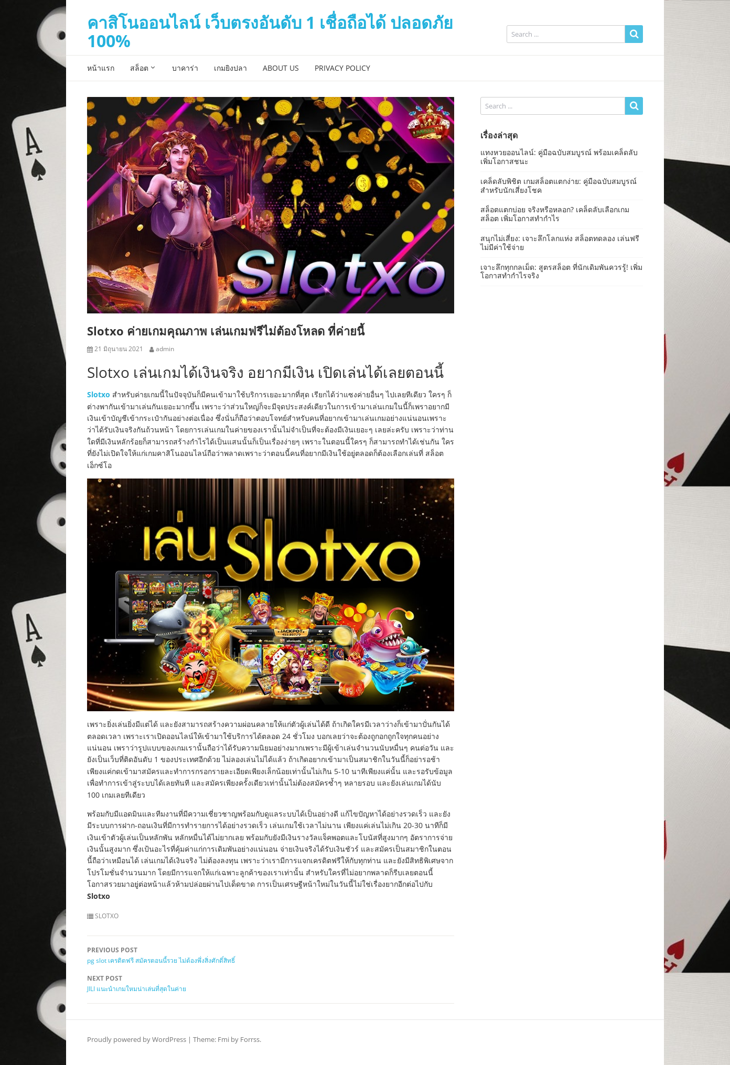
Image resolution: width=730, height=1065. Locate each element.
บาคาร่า (185, 68)
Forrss (250, 1039)
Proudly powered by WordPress (136, 1039)
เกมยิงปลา (230, 68)
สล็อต (139, 68)
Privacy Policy (342, 68)
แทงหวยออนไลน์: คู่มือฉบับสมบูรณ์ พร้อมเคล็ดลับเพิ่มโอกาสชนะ (559, 156)
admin (165, 349)
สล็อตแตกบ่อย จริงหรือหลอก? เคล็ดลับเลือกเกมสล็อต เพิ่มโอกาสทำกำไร (554, 213)
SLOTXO (107, 916)
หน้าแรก (100, 68)
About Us (281, 68)
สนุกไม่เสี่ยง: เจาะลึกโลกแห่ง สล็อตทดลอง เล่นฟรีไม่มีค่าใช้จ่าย (559, 242)
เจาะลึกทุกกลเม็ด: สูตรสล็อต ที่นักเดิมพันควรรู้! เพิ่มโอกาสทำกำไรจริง (561, 271)
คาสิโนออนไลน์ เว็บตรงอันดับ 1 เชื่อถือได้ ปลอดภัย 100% (270, 31)
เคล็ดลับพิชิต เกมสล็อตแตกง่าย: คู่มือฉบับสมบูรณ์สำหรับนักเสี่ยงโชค (558, 185)
